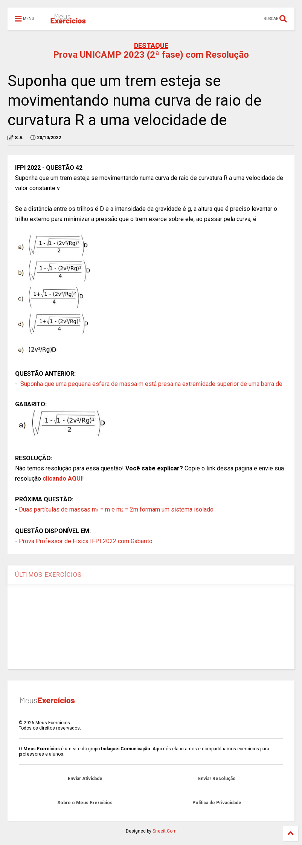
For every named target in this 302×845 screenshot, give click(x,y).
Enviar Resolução (217, 778)
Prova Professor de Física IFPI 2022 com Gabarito (86, 541)
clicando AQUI (62, 478)
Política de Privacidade (216, 802)
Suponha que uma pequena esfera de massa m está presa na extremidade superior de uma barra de (151, 383)
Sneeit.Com (165, 831)
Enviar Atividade (85, 778)
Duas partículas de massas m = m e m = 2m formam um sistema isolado (116, 509)
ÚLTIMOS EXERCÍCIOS (48, 574)
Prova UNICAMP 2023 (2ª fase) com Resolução (151, 54)
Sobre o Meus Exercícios (85, 802)
